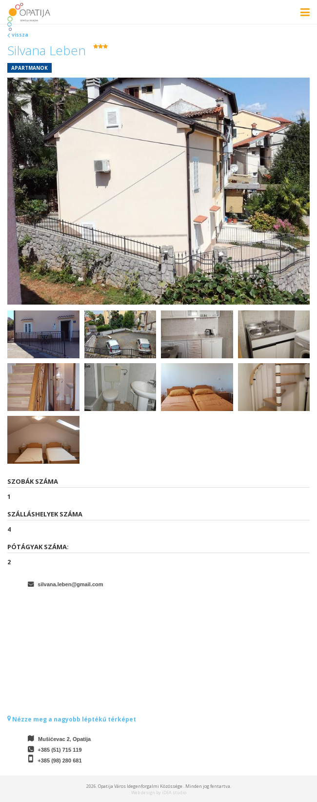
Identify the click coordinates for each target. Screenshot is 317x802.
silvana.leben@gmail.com (70, 584)
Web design (143, 792)
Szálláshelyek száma (44, 514)
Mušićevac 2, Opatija (64, 739)
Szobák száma (32, 481)
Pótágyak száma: (38, 546)
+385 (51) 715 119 (59, 750)
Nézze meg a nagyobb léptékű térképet (71, 719)
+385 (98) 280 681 (59, 760)
